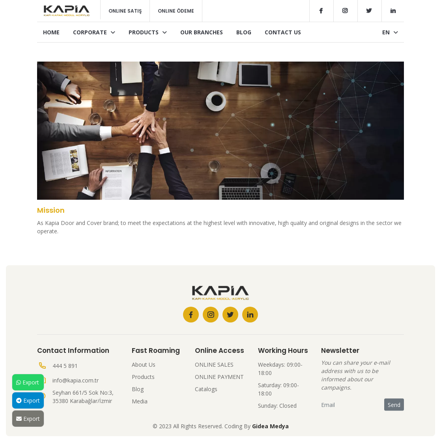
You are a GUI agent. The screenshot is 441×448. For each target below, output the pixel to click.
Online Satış (125, 10)
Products (148, 32)
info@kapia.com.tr (75, 380)
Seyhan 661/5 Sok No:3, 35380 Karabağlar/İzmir (83, 397)
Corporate (94, 32)
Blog (243, 32)
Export (27, 382)
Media (140, 401)
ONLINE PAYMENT (219, 377)
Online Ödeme (176, 10)
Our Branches (201, 32)
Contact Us (283, 32)
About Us (143, 364)
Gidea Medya (270, 426)
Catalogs (206, 389)
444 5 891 (65, 365)
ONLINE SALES (214, 364)
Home (51, 32)
